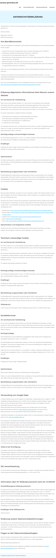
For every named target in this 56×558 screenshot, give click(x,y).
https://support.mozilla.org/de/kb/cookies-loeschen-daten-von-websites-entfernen (31, 210)
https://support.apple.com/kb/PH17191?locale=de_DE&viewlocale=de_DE (25, 221)
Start (20, 7)
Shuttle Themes (10, 555)
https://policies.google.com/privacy (28, 409)
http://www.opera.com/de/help (13, 218)
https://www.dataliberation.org (16, 417)
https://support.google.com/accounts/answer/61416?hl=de (26, 216)
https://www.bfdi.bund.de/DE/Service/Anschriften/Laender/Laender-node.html (20, 84)
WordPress (23, 555)
